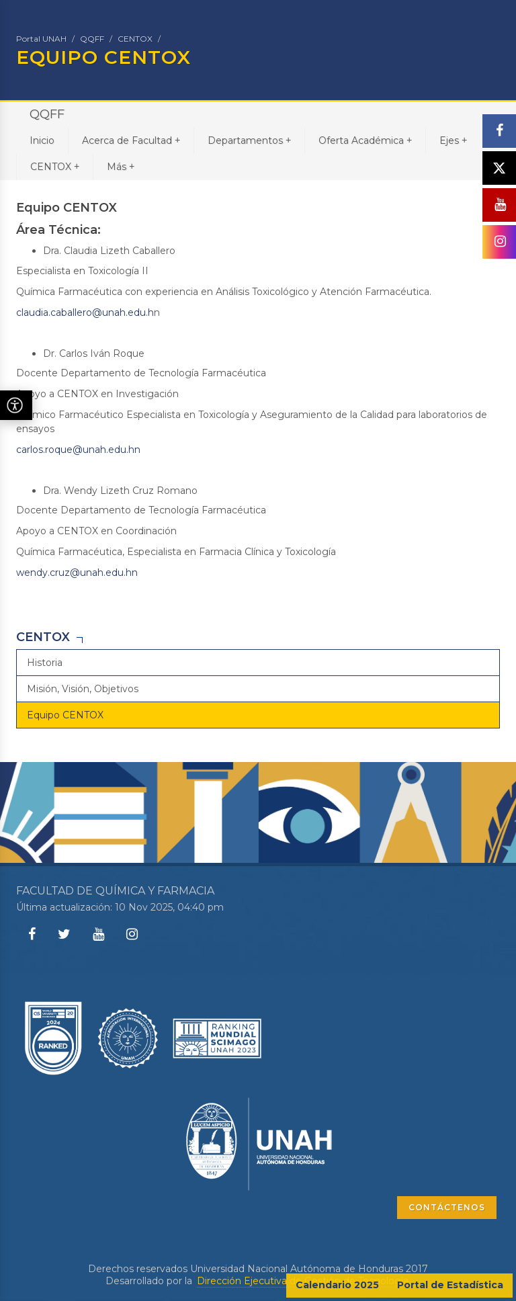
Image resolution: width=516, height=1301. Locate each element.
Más (120, 166)
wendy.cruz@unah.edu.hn (77, 572)
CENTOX (135, 39)
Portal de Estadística (450, 1285)
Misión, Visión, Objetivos (82, 689)
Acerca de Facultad (131, 140)
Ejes (453, 140)
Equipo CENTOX (65, 715)
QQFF (92, 39)
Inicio (42, 140)
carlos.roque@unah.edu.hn (78, 450)
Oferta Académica (365, 140)
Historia (44, 663)
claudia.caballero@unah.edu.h (85, 312)
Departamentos (249, 140)
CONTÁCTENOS (446, 1207)
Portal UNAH (41, 39)
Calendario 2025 (337, 1285)
